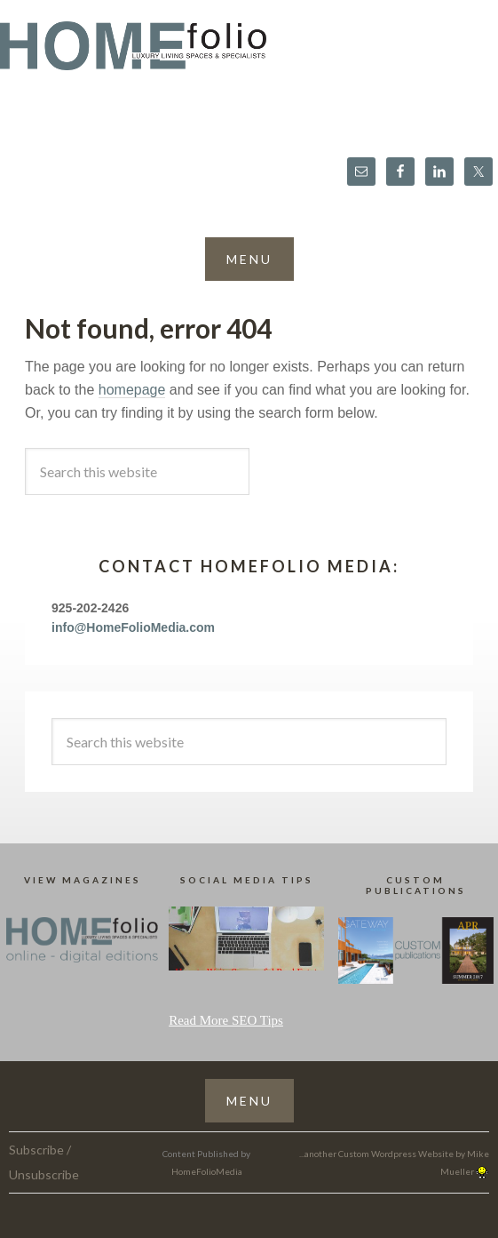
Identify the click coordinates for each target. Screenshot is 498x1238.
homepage (132, 389)
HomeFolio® (249, 56)
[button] (249, 259)
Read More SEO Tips (226, 1020)
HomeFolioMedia (206, 1171)
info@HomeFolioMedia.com (133, 627)
